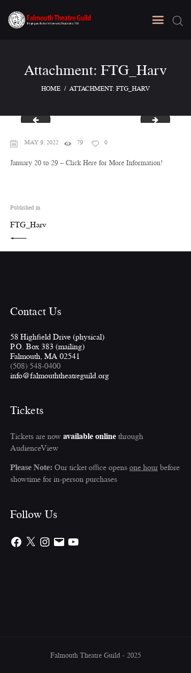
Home (51, 88)
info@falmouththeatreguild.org (59, 375)
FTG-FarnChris (32, 119)
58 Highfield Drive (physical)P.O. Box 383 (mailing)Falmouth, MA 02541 (57, 346)
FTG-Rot (166, 119)
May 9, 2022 (41, 142)
